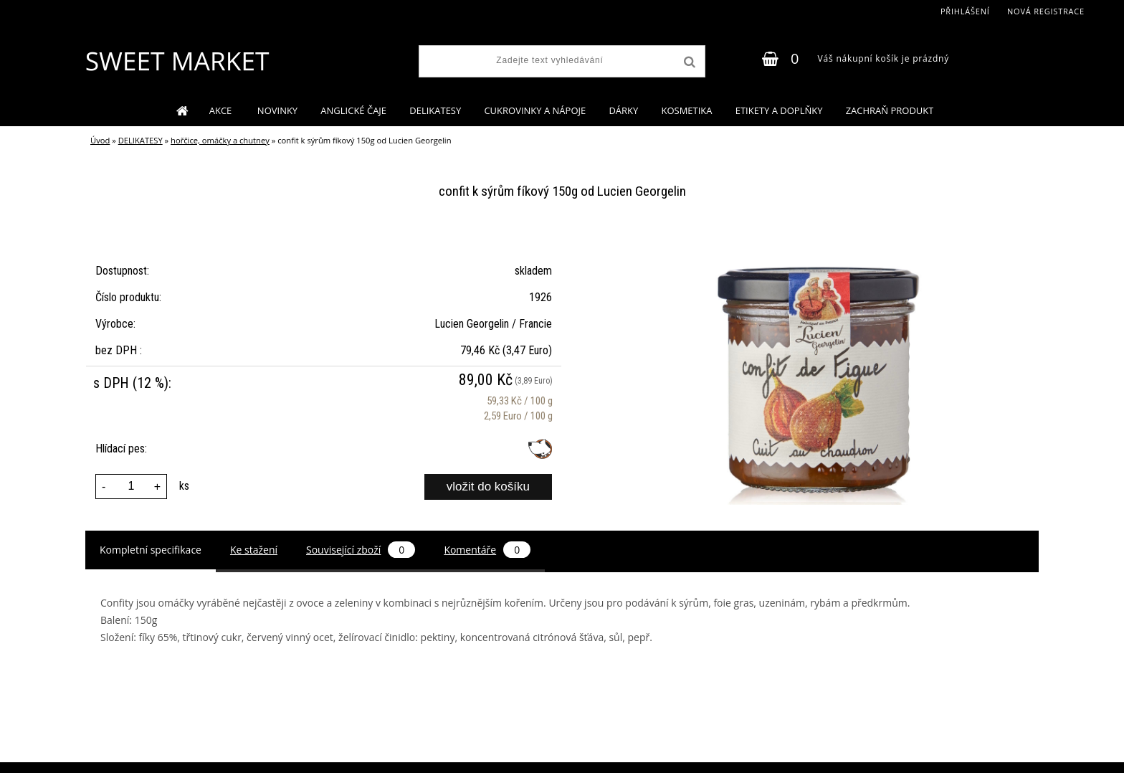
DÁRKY (623, 110)
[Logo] (176, 61)
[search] (688, 62)
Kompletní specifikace (150, 549)
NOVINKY (277, 110)
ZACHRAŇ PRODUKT (890, 110)
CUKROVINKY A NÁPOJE (535, 110)
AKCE (221, 110)
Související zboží (360, 549)
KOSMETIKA (686, 110)
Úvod (100, 140)
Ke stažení (253, 549)
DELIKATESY (435, 110)
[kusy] (131, 486)
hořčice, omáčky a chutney (220, 140)
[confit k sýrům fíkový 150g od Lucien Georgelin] (817, 237)
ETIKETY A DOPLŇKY (779, 110)
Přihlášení (965, 11)
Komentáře (487, 549)
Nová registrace (1046, 11)
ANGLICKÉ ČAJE (353, 110)
